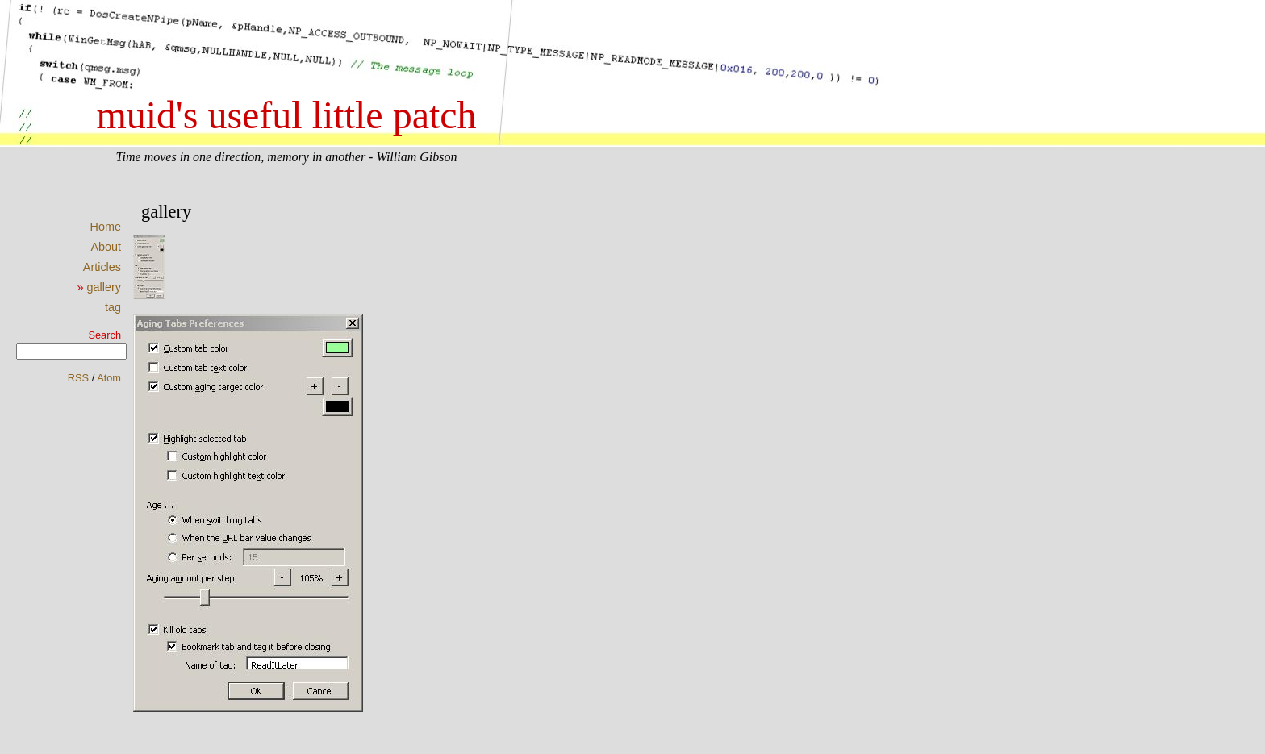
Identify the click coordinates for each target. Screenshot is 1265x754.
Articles (102, 266)
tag (113, 307)
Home (105, 226)
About (105, 246)
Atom (109, 378)
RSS (78, 378)
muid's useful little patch (286, 115)
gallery (104, 287)
